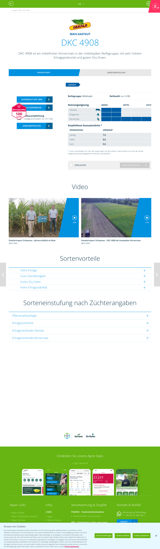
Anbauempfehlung (116, 72)
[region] (80, 536)
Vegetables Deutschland (23, 519)
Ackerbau (52, 515)
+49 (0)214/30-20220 (135, 516)
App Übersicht (81, 447)
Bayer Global (18, 496)
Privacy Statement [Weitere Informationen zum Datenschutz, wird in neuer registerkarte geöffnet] (72, 546)
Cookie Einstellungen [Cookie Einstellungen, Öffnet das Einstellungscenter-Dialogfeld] (103, 535)
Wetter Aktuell (54, 504)
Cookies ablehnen (122, 535)
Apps (49, 500)
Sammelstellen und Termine (86, 500)
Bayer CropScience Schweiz (25, 512)
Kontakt (123, 506)
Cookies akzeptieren (141, 535)
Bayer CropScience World (24, 500)
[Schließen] (156, 535)
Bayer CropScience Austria (25, 508)
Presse (15, 515)
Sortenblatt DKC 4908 (31, 99)
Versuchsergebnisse (31, 107)
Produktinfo (43, 72)
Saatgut (51, 519)
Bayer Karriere (19, 504)
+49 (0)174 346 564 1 (135, 499)
